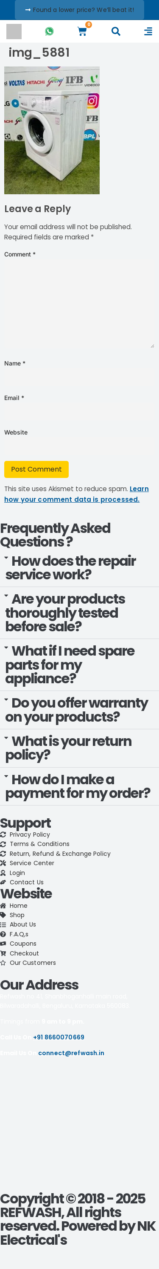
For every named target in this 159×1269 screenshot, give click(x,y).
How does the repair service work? (70, 567)
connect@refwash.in (71, 1053)
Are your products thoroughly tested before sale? (65, 612)
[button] (79, 568)
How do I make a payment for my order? (77, 786)
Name (14, 363)
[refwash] (79, 1128)
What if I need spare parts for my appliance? (69, 664)
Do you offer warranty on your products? (76, 709)
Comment (20, 254)
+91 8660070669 (58, 1037)
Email (14, 397)
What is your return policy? (68, 747)
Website (16, 432)
